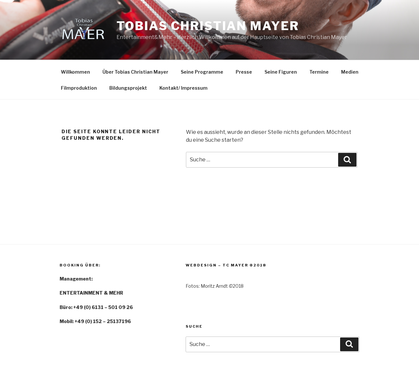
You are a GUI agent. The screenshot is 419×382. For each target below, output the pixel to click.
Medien (349, 72)
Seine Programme (202, 72)
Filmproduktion (79, 88)
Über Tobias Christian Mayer (135, 72)
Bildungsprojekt (128, 88)
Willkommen (75, 72)
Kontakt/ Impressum (183, 88)
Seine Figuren (280, 72)
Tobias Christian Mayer (208, 26)
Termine (319, 72)
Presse (244, 72)
